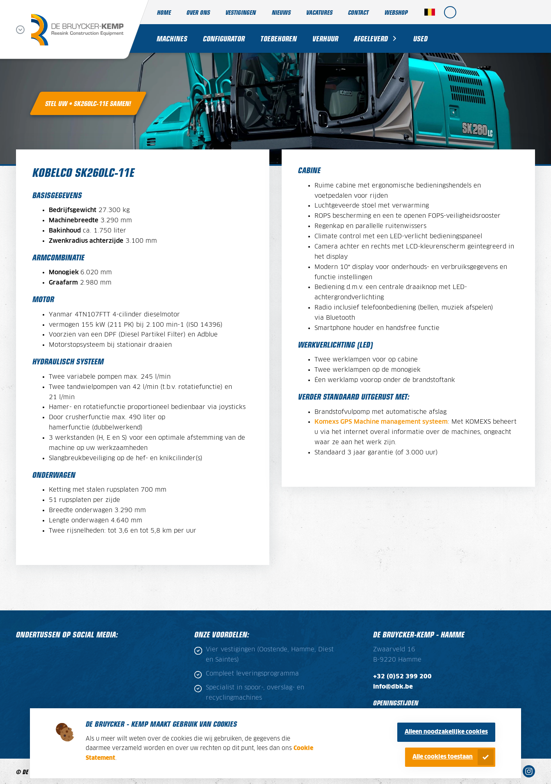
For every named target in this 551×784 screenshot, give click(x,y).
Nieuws (281, 12)
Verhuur (325, 38)
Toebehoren (278, 38)
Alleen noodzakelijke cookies (446, 732)
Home (164, 12)
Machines (172, 38)
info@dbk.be (393, 687)
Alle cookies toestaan (442, 757)
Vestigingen (240, 12)
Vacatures (319, 12)
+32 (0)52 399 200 (402, 676)
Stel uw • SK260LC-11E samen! (88, 103)
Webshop (396, 12)
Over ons (198, 12)
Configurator (224, 38)
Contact (358, 12)
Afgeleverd (371, 38)
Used (420, 38)
